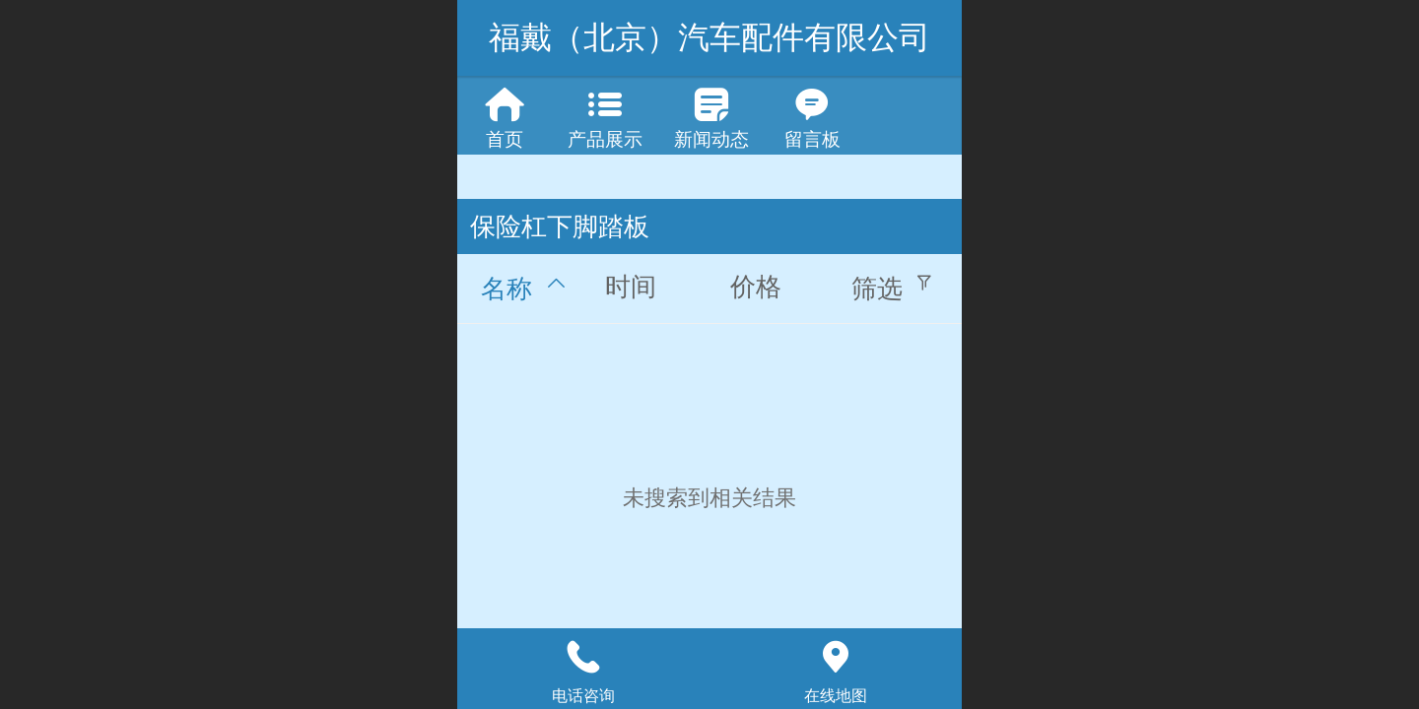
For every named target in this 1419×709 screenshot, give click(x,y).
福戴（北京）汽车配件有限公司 (709, 37)
